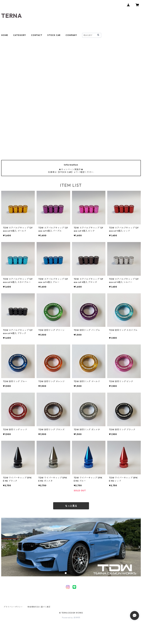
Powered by (71, 617)
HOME (4, 35)
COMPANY (71, 35)
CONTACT (36, 35)
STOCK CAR (53, 35)
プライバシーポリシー (13, 607)
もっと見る (71, 505)
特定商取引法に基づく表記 (38, 607)
